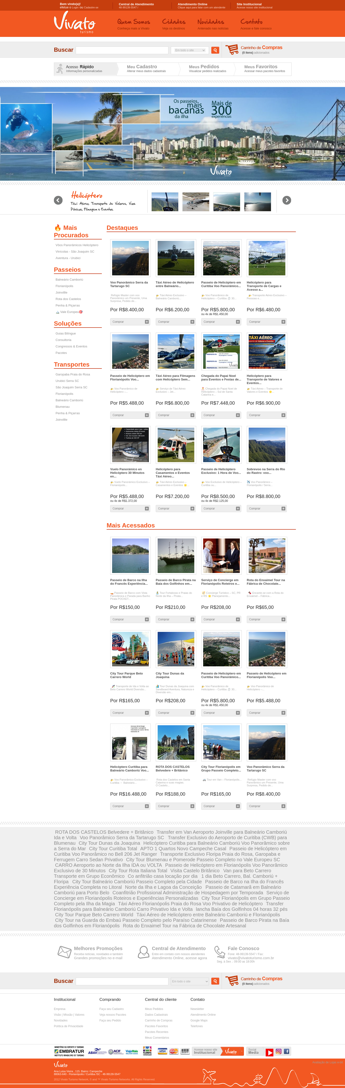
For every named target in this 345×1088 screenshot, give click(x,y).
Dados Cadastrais (156, 1014)
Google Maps (198, 1020)
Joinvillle (61, 292)
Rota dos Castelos (68, 299)
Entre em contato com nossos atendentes (178, 954)
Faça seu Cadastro (111, 1009)
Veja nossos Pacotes (112, 1014)
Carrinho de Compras (158, 1020)
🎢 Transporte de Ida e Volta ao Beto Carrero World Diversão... (129, 688)
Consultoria (63, 340)
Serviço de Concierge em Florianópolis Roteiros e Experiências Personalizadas (171, 895)
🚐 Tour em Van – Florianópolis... (221, 779)
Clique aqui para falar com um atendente (201, 6)
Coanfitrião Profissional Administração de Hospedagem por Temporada (188, 892)
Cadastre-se (91, 7)
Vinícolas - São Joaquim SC (75, 251)
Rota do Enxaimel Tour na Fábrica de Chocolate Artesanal (184, 925)
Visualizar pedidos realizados (207, 71)
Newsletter (197, 1009)
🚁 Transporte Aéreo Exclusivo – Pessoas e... (267, 297)
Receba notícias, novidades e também (98, 954)
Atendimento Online (203, 1014)
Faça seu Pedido (110, 1020)
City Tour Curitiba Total (113, 848)
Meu (142, 66)
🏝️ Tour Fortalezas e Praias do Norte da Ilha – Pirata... (174, 594)
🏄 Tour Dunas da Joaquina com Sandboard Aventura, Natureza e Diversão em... (175, 689)
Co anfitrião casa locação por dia (163, 876)
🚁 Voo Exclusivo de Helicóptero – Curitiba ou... (221, 484)
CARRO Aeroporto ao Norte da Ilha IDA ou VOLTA (108, 865)
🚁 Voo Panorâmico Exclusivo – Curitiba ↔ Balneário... (129, 781)
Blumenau (63, 406)
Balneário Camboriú (69, 279)
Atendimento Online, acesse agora (179, 958)
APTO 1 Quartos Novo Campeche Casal (183, 848)
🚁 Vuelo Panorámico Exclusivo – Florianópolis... (130, 484)
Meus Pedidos (154, 1009)
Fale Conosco (243, 948)
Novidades (61, 1020)
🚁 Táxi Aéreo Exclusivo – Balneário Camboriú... (171, 297)
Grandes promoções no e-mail (98, 958)
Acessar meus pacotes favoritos (264, 71)
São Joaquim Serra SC (71, 387)
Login (75, 7)
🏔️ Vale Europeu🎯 (69, 312)
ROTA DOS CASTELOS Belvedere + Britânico (104, 832)
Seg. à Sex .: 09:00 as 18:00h (236, 961)
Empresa (59, 1009)
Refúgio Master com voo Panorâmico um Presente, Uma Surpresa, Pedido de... (128, 298)
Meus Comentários (157, 1037)
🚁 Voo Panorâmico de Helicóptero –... (123, 390)
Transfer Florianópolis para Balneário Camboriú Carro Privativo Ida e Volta (169, 906)
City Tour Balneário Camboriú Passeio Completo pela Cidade (137, 881)
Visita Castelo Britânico (195, 870)
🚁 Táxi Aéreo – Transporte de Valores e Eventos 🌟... (265, 390)
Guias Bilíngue (66, 333)
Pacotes (61, 353)
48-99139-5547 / (136, 6)
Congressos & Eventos (71, 346)
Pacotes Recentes (156, 1032)
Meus (204, 66)
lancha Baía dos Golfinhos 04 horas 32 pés (242, 909)
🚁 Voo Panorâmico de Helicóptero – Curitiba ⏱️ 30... (218, 297)
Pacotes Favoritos (156, 1026)
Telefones (196, 1026)
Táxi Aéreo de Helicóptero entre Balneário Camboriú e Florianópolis (208, 914)
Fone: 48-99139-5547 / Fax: (246, 954)
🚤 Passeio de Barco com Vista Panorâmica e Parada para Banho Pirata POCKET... (130, 595)
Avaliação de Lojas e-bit (327, 1062)
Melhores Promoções (98, 948)
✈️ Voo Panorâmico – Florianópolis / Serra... (260, 484)
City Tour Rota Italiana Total (138, 870)
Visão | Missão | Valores (69, 1014)
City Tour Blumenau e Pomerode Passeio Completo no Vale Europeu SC (203, 859)
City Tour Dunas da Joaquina (109, 843)
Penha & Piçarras (68, 305)
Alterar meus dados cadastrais (146, 71)
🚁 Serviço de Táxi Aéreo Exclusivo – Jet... (170, 390)
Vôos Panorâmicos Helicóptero (77, 245)
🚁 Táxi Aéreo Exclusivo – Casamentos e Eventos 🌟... (172, 484)
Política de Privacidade (68, 1026)
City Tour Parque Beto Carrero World (94, 914)
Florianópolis (64, 286)
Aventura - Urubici (68, 258)
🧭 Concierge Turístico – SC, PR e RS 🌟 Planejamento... (221, 594)
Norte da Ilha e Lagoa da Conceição (164, 887)
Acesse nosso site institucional (254, 6)
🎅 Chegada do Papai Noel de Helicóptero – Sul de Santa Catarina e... (219, 391)
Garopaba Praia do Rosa (73, 374)
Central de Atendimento (179, 948)
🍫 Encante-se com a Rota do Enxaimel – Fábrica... (265, 594)
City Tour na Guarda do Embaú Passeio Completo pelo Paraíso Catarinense (136, 920)
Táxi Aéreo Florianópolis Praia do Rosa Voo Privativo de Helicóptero (190, 903)
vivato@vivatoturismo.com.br (251, 958)
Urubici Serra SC (67, 381)
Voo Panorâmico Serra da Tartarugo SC (123, 837)
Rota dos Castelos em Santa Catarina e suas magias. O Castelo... (173, 782)
